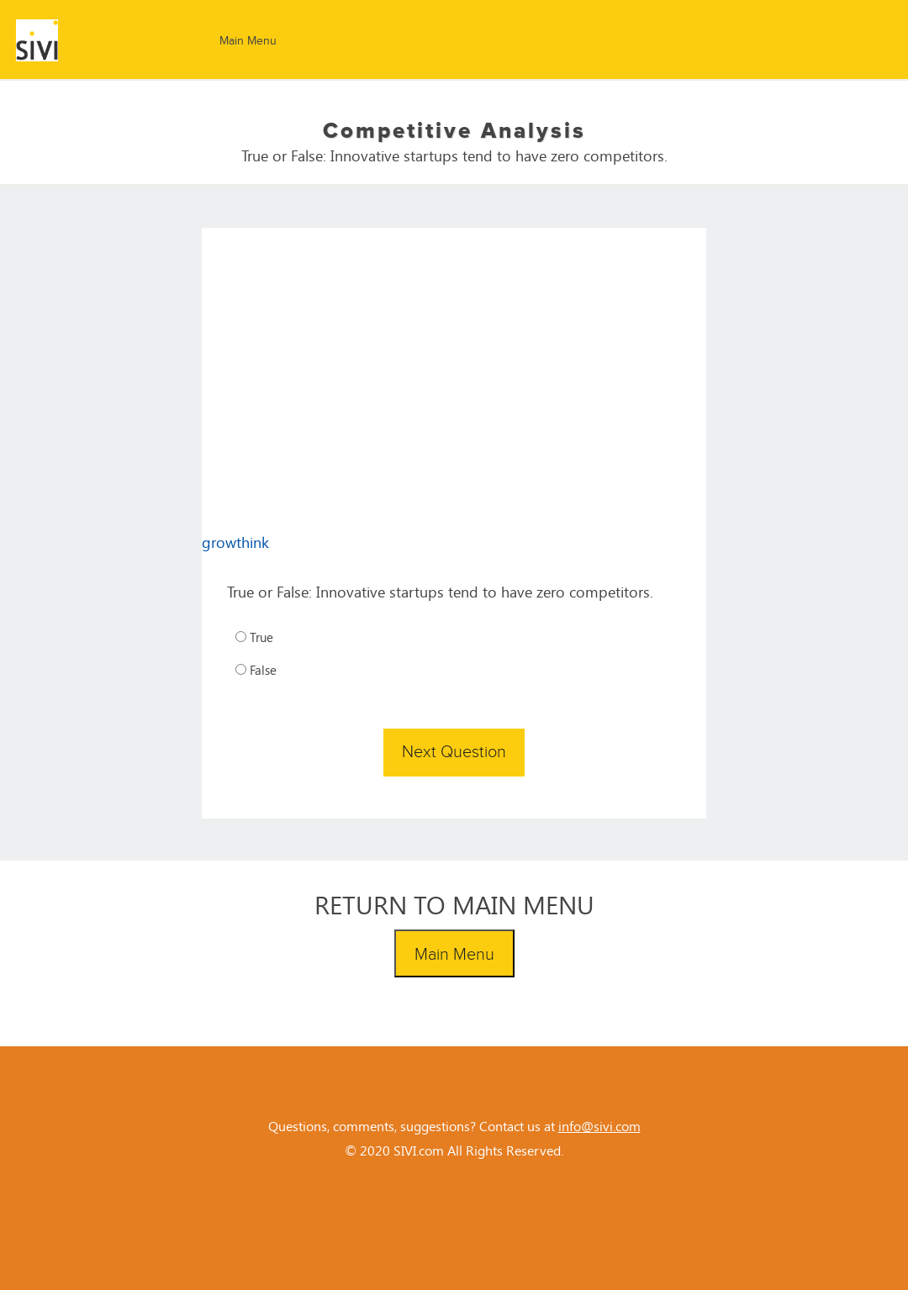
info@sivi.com (599, 1126)
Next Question (454, 752)
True (254, 637)
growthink (235, 542)
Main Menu (248, 41)
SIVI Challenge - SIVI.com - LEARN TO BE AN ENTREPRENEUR (86, 40)
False (256, 669)
